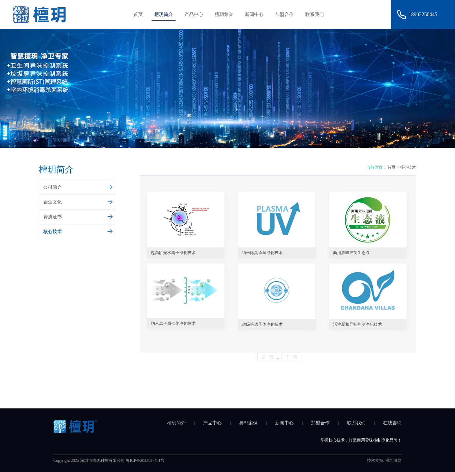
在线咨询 (392, 422)
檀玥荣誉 (224, 14)
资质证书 (78, 215)
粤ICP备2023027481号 (145, 460)
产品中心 (194, 14)
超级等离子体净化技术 (262, 324)
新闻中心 (254, 14)
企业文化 (78, 201)
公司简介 (78, 186)
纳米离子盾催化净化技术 (173, 323)
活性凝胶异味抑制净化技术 (357, 324)
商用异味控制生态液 (351, 253)
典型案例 (248, 422)
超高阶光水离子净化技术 (173, 253)
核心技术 (78, 230)
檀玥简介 (163, 14)
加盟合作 (284, 14)
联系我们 (314, 14)
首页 (138, 14)
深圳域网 (393, 460)
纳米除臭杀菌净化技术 (262, 253)
